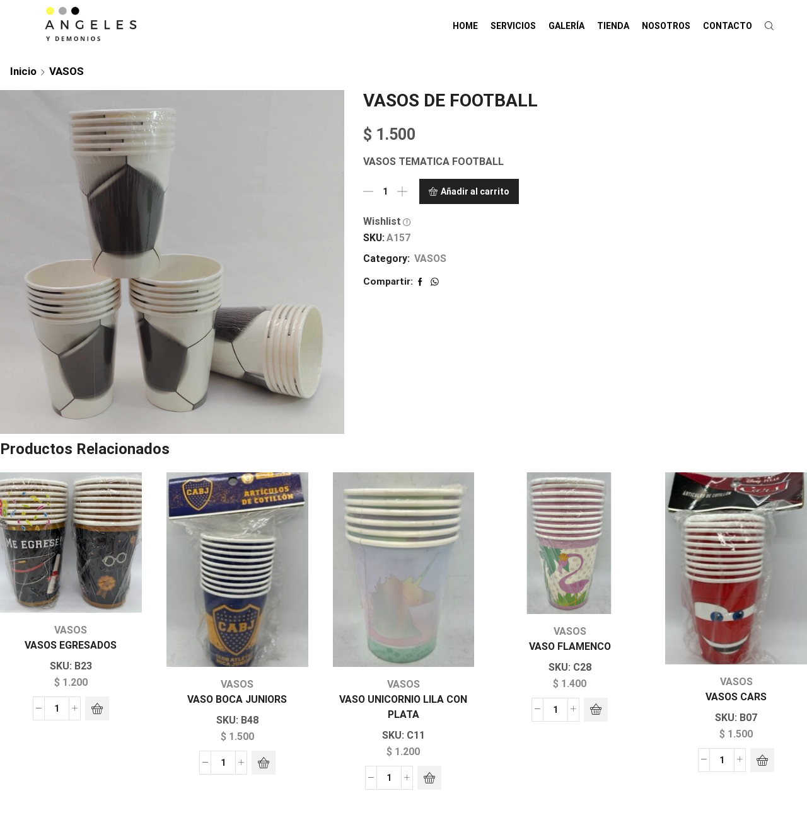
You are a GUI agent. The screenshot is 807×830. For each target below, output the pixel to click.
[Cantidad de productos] (385, 191)
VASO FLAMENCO (570, 646)
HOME (465, 26)
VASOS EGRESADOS (71, 645)
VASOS (66, 71)
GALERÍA (566, 26)
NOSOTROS (666, 26)
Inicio (23, 71)
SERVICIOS (513, 26)
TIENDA (613, 26)
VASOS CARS (736, 697)
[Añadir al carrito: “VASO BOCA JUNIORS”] (264, 763)
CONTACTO (727, 26)
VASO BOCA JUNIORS (237, 699)
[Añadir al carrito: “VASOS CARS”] (762, 760)
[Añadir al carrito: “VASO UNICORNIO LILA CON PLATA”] (429, 778)
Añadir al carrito (475, 191)
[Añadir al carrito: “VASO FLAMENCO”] (596, 710)
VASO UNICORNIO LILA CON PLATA (403, 706)
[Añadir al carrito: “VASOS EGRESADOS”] (97, 708)
